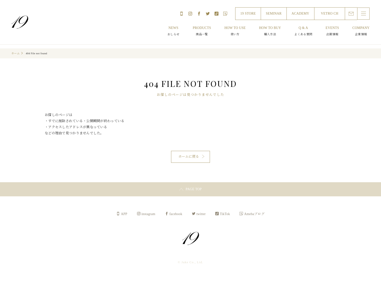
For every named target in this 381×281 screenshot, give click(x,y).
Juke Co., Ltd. (20, 22)
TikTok (216, 13)
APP (181, 13)
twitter (207, 13)
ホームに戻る (189, 157)
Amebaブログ (225, 13)
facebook (198, 13)
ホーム (15, 53)
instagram (190, 13)
